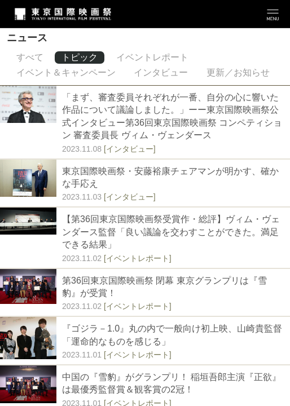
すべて (29, 57)
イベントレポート (152, 57)
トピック (79, 57)
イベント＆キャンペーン (66, 72)
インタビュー (161, 72)
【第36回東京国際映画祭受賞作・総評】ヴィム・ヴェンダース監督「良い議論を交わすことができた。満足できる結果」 (171, 231)
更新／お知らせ (238, 72)
